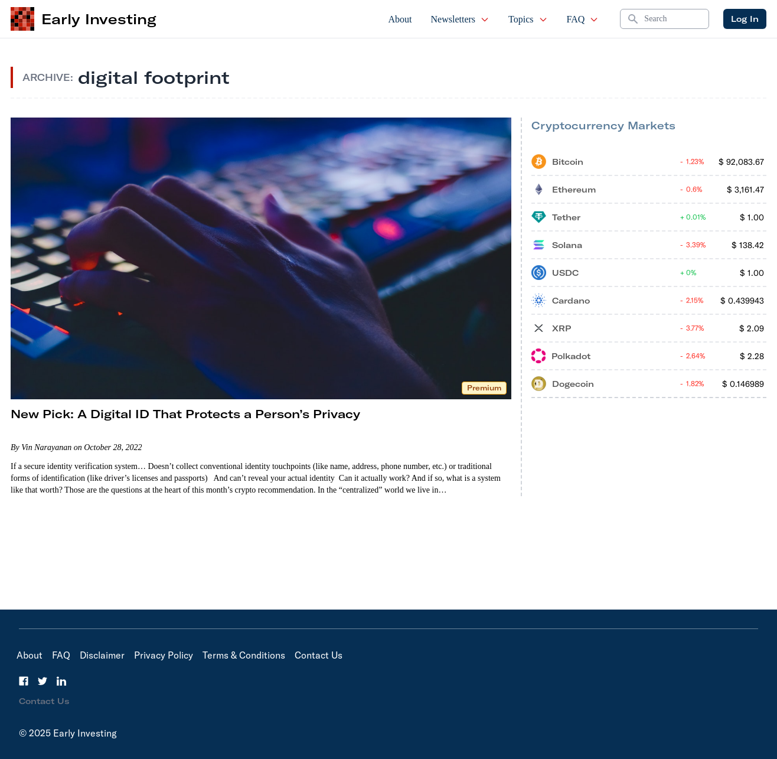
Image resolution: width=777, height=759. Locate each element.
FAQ (583, 19)
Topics (527, 19)
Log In (745, 19)
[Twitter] (42, 681)
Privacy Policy (163, 655)
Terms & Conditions (244, 655)
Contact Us (318, 655)
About (400, 19)
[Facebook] (23, 681)
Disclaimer (102, 655)
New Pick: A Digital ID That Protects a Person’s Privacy (185, 413)
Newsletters (460, 19)
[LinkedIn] (61, 681)
